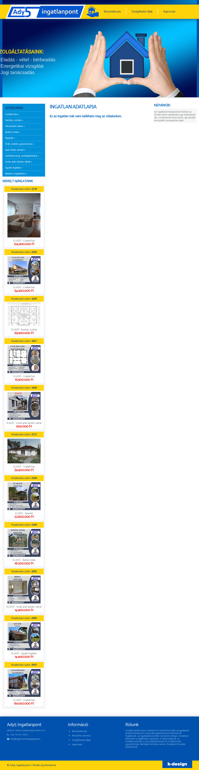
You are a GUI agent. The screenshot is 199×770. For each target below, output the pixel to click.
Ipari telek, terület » (15, 149)
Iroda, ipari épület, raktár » (18, 161)
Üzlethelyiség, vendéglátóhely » (22, 155)
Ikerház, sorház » (14, 120)
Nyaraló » (10, 138)
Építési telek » (12, 132)
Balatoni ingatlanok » (16, 173)
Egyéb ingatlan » (13, 167)
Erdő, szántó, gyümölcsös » (19, 144)
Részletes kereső (81, 735)
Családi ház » (12, 114)
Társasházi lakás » (15, 126)
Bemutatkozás (112, 11)
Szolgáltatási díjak (142, 11)
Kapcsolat (169, 11)
